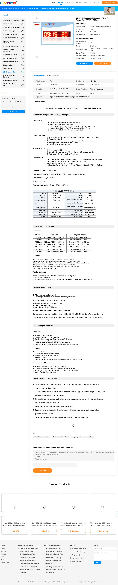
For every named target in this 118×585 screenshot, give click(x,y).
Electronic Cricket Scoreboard (13, 50)
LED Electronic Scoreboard (13, 20)
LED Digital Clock (13, 69)
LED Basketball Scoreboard (13, 27)
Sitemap (3, 560)
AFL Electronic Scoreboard (13, 46)
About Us (3, 554)
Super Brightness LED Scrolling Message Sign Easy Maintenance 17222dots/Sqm (55, 569)
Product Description (53, 75)
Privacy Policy (5, 562)
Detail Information (38, 75)
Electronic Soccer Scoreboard (13, 42)
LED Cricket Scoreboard (13, 34)
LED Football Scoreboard (13, 24)
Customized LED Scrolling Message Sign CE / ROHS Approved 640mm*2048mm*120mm (53, 561)
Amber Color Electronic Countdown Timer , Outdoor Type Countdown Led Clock (73, 526)
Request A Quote (110, 2)
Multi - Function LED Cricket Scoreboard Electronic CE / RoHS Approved (30, 569)
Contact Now (13, 111)
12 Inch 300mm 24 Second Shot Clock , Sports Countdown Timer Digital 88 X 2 (14, 526)
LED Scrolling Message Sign (13, 84)
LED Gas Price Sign (13, 31)
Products (3, 551)
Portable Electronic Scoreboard (13, 76)
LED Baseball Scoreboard (13, 38)
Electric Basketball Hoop (13, 62)
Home (3, 549)
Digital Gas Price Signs (13, 55)
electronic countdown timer (60, 437)
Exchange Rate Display (13, 80)
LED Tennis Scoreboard (13, 58)
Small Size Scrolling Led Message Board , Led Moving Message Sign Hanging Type (54, 551)
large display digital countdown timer (83, 437)
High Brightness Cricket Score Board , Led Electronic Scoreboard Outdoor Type (29, 551)
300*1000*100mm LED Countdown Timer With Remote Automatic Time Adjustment (44, 526)
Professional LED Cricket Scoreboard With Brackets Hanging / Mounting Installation (29, 560)
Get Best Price (84, 63)
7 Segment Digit (13, 65)
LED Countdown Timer (13, 72)
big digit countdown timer (42, 437)
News (2, 557)
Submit (43, 471)
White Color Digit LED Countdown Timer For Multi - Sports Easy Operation (101, 526)
